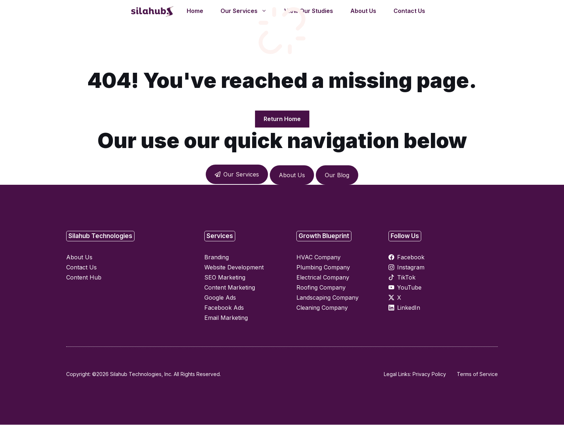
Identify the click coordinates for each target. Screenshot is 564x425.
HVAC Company (318, 257)
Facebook (410, 257)
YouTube (409, 287)
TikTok (406, 277)
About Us (292, 175)
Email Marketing (226, 318)
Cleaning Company (322, 308)
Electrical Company (322, 277)
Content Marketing (229, 287)
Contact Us (81, 267)
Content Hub (83, 277)
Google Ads (220, 297)
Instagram (410, 267)
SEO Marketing (224, 277)
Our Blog (337, 175)
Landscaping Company (327, 297)
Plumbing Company (323, 267)
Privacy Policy (429, 374)
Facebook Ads (224, 308)
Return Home (282, 119)
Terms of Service (477, 374)
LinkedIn (408, 308)
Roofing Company (321, 287)
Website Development (234, 267)
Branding (216, 257)
